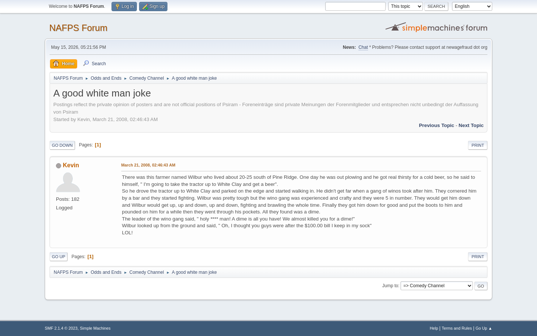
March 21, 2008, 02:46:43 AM (148, 165)
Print (477, 145)
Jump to (390, 285)
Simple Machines (95, 328)
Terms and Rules (457, 328)
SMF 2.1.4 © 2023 (61, 328)
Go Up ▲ (483, 328)
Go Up (58, 256)
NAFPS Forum (78, 28)
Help (434, 328)
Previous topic (436, 125)
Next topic (471, 125)
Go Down (62, 145)
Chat (363, 47)
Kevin (71, 165)
